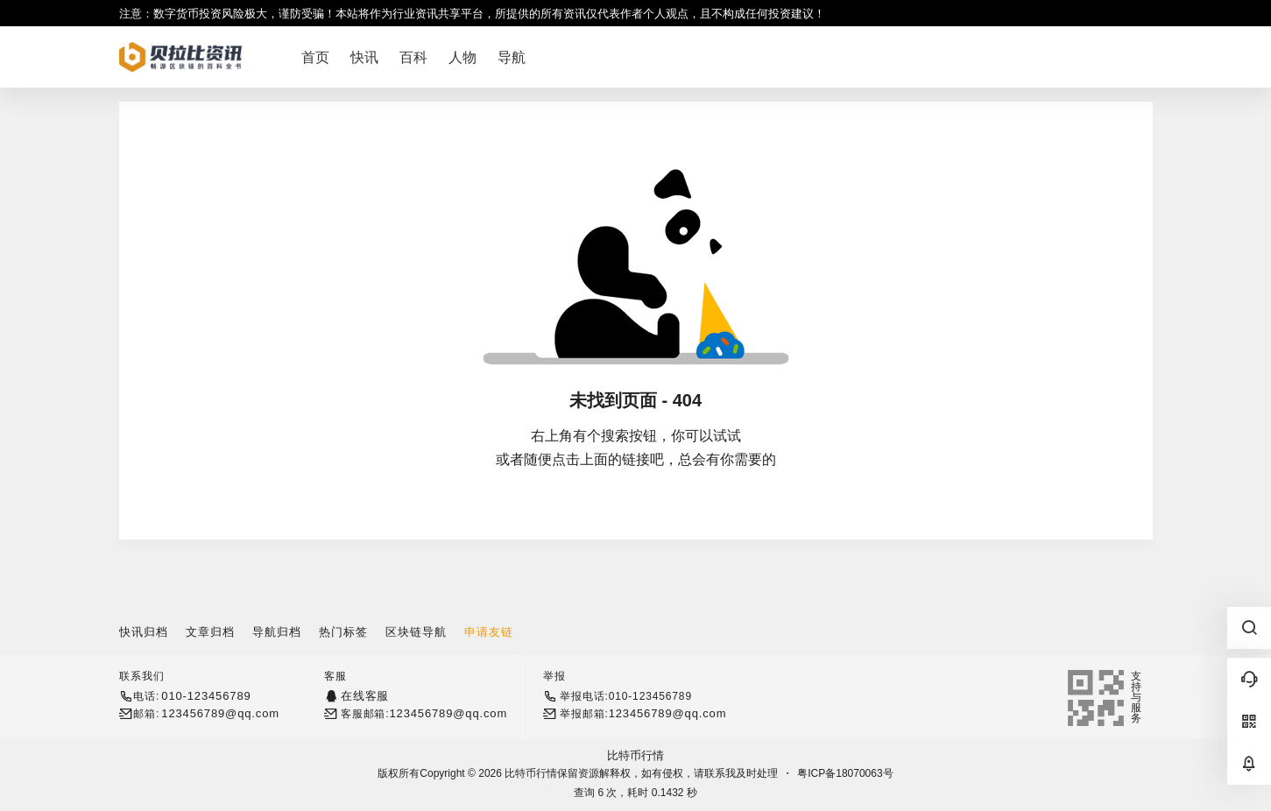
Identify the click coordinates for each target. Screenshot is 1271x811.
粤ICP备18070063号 (845, 773)
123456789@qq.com (220, 713)
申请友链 (488, 631)
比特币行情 (635, 755)
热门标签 (343, 631)
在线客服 (365, 695)
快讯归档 (143, 631)
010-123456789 (206, 695)
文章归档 (210, 631)
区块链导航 (416, 631)
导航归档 (276, 631)
